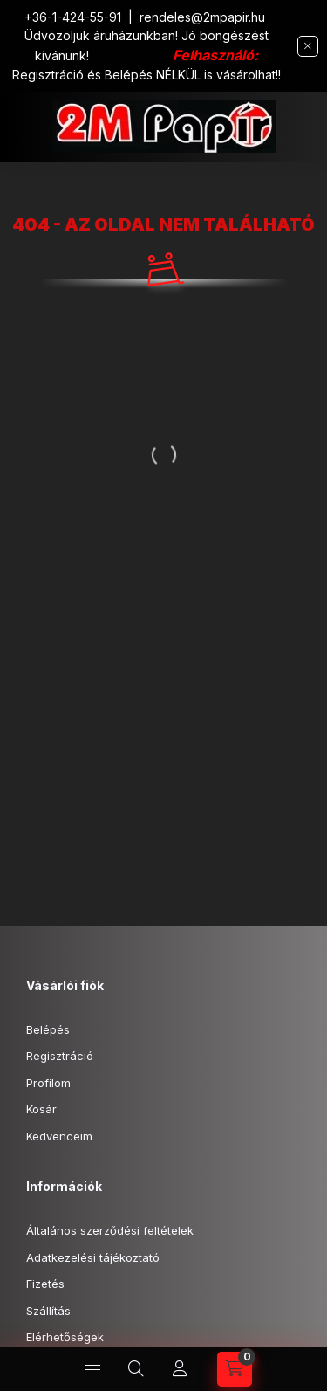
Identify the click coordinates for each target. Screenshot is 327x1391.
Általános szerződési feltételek (110, 1230)
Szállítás (48, 1311)
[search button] (136, 1369)
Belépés (48, 1029)
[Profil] (179, 1369)
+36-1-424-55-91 (72, 17)
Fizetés (45, 1284)
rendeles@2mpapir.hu (202, 17)
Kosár (41, 1109)
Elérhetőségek (65, 1337)
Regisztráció (59, 1056)
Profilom (48, 1083)
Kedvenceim (59, 1136)
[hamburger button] (92, 1369)
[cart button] (234, 1369)
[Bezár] (307, 46)
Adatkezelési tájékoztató (93, 1257)
